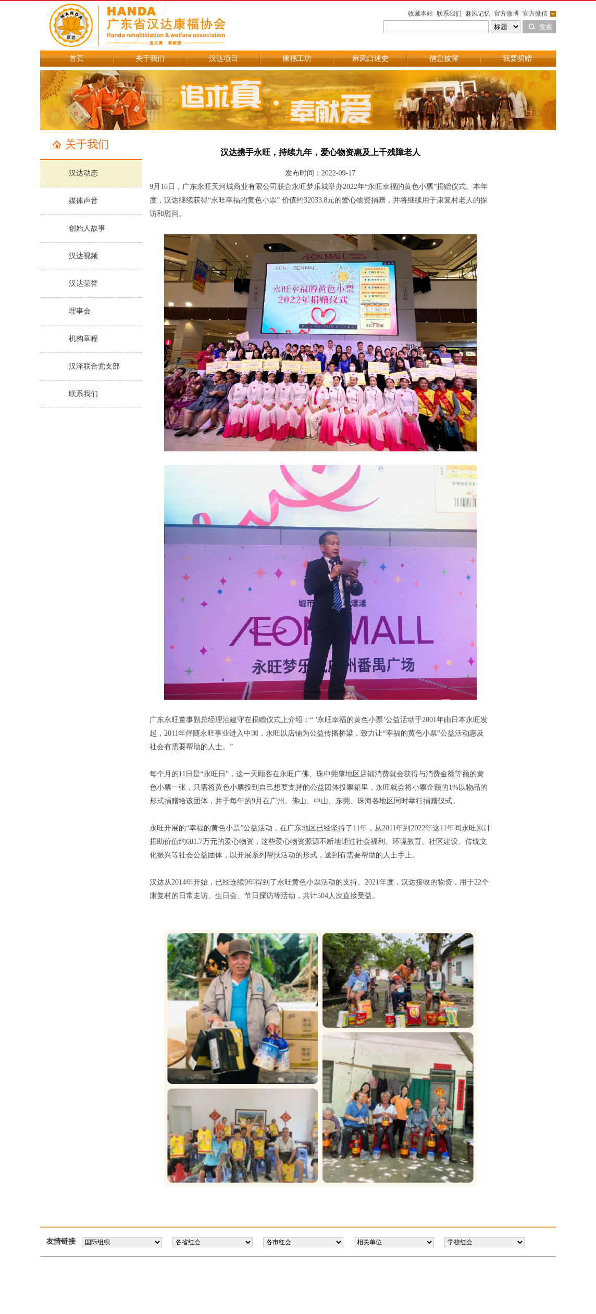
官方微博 (506, 13)
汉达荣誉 (83, 283)
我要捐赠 (517, 58)
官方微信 (535, 13)
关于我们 (150, 58)
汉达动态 (83, 173)
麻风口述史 (370, 58)
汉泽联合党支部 (94, 366)
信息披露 (443, 58)
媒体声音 (83, 201)
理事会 (80, 311)
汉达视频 (83, 256)
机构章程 (83, 339)
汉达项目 (223, 58)
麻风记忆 (477, 13)
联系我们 (449, 13)
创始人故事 (87, 228)
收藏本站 (420, 13)
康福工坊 (297, 58)
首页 (76, 58)
